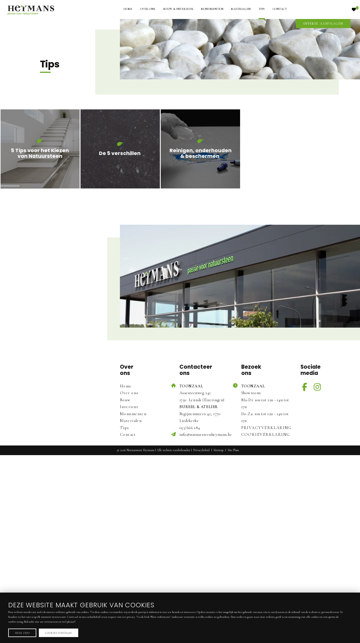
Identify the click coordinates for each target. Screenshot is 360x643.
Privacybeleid (201, 450)
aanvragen (323, 24)
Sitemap (218, 450)
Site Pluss (233, 450)
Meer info (22, 632)
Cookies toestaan (58, 632)
